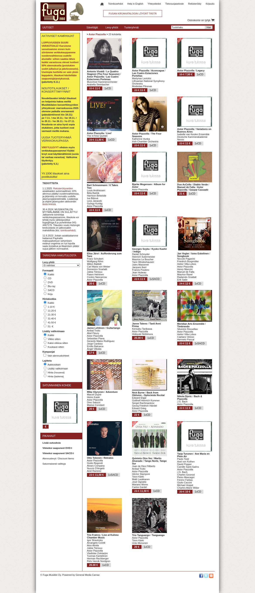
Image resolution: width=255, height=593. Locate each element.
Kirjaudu (210, 3)
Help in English (135, 3)
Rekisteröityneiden (63, 188)
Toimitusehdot (115, 3)
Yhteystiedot (154, 3)
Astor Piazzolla (97, 34)
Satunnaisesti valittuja (54, 463)
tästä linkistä (49, 204)
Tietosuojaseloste (174, 3)
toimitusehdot (68, 230)
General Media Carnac (88, 575)
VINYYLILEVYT (50, 147)
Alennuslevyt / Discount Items (58, 458)
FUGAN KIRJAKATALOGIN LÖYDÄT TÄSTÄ (132, 13)
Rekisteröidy (194, 3)
